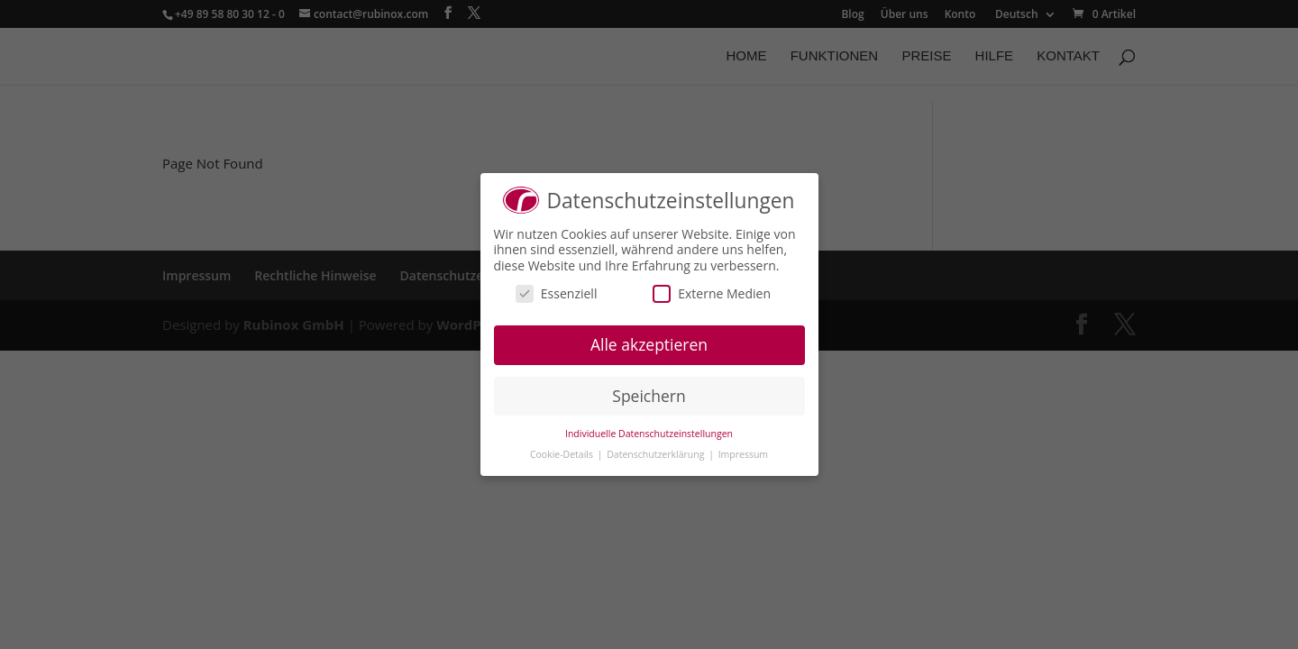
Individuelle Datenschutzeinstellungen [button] (649, 433)
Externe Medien (712, 293)
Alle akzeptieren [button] (649, 344)
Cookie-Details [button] (563, 454)
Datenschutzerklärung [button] (657, 454)
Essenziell (557, 293)
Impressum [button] (743, 454)
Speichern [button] (648, 396)
